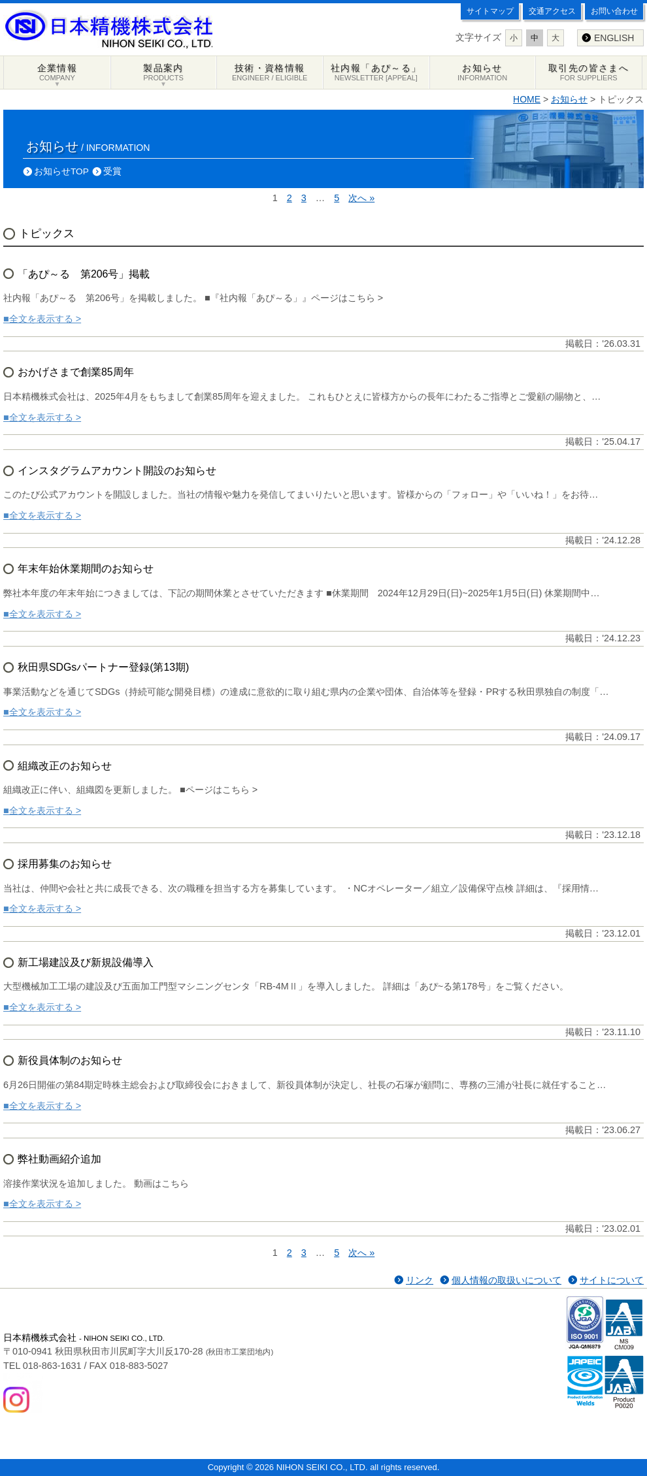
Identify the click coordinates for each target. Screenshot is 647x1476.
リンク (419, 1280)
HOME (526, 99)
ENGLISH (614, 38)
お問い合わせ (614, 11)
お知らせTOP (61, 171)
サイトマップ (490, 11)
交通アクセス (552, 11)
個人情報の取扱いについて (506, 1280)
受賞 (112, 171)
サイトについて (612, 1280)
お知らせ (569, 99)
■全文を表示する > (42, 318)
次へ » (361, 198)
